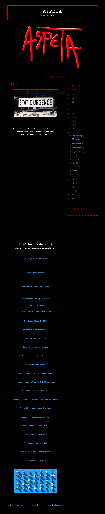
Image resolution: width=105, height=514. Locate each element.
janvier (76, 174)
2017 (73, 125)
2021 (73, 110)
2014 (73, 179)
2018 (73, 121)
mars (75, 167)
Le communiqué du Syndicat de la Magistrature (35, 382)
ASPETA (52, 11)
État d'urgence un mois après (35, 434)
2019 (73, 117)
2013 (73, 183)
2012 (73, 187)
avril (75, 163)
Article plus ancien (55, 505)
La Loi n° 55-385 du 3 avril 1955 (35, 391)
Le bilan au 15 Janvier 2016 (35, 321)
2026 (73, 94)
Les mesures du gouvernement (35, 347)
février (76, 171)
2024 (73, 98)
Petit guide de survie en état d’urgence (35, 408)
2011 (73, 191)
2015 (73, 132)
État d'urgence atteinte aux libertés (35, 286)
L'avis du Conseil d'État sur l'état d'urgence (35, 373)
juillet (75, 155)
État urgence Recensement (35, 365)
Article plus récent (14, 505)
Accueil (35, 505)
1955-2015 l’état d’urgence (35, 460)
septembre (77, 152)
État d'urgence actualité (35, 273)
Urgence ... (13, 83)
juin (75, 159)
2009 (73, 194)
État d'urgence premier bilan (35, 443)
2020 (73, 113)
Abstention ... (77, 143)
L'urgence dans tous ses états (35, 338)
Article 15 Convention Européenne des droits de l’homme (35, 399)
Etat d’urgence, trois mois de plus (35, 259)
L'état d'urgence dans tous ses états (35, 426)
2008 (73, 198)
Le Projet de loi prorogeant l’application (35, 356)
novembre (77, 148)
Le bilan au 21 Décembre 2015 (35, 330)
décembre (77, 136)
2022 (73, 106)
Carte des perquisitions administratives (35, 452)
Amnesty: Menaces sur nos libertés (35, 417)
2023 (73, 102)
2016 (73, 129)
